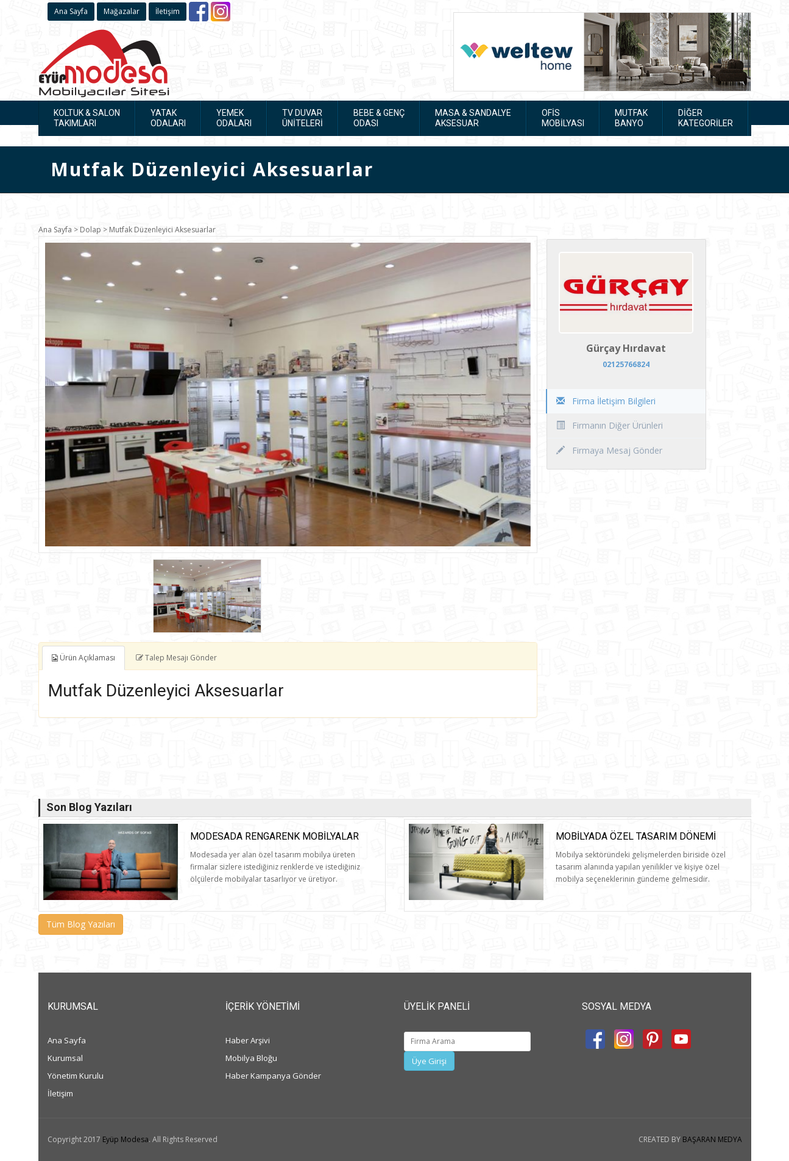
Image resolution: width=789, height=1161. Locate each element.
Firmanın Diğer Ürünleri (609, 425)
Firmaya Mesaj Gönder (609, 450)
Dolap (90, 229)
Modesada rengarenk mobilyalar (274, 836)
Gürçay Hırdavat (626, 348)
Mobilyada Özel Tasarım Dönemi (636, 836)
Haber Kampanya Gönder (273, 1075)
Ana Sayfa (71, 11)
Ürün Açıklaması (83, 657)
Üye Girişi (429, 1061)
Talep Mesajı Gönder (176, 657)
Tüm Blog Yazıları (80, 924)
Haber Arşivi (247, 1040)
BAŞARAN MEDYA (712, 1139)
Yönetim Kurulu (76, 1075)
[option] (288, 394)
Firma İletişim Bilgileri (606, 401)
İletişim (167, 11)
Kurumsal (65, 1057)
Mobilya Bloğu (251, 1057)
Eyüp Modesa (125, 1139)
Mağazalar (122, 11)
